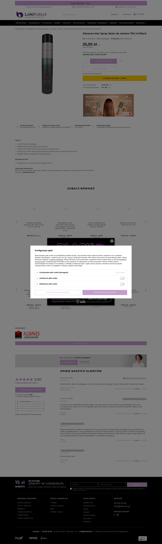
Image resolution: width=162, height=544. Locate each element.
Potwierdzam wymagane (57, 292)
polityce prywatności (56, 259)
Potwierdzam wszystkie (105, 292)
